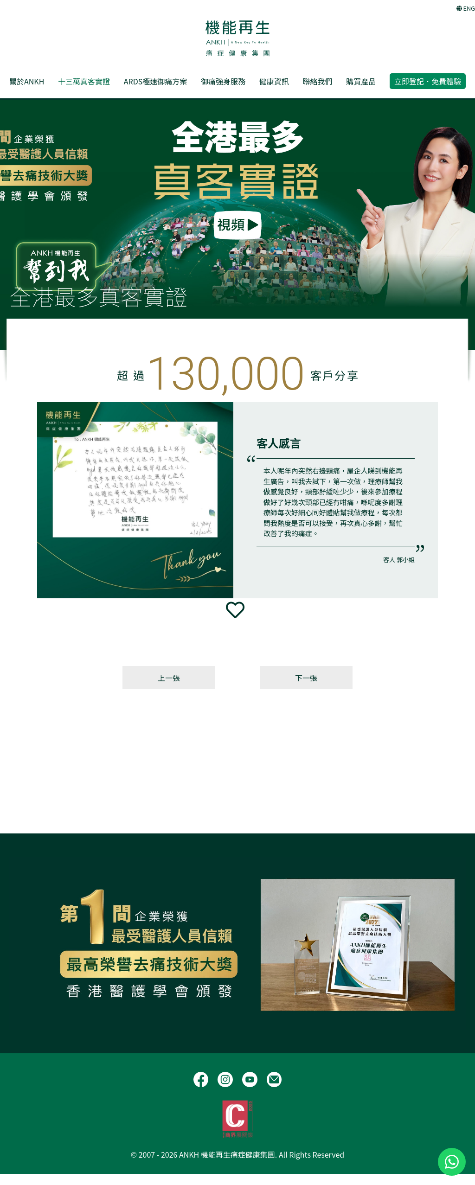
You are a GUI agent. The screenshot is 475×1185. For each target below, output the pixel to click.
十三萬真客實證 (84, 81)
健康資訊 (274, 81)
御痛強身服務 (223, 81)
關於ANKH (26, 81)
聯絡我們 (317, 81)
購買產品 (361, 81)
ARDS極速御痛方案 (155, 81)
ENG (465, 8)
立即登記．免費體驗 (427, 81)
